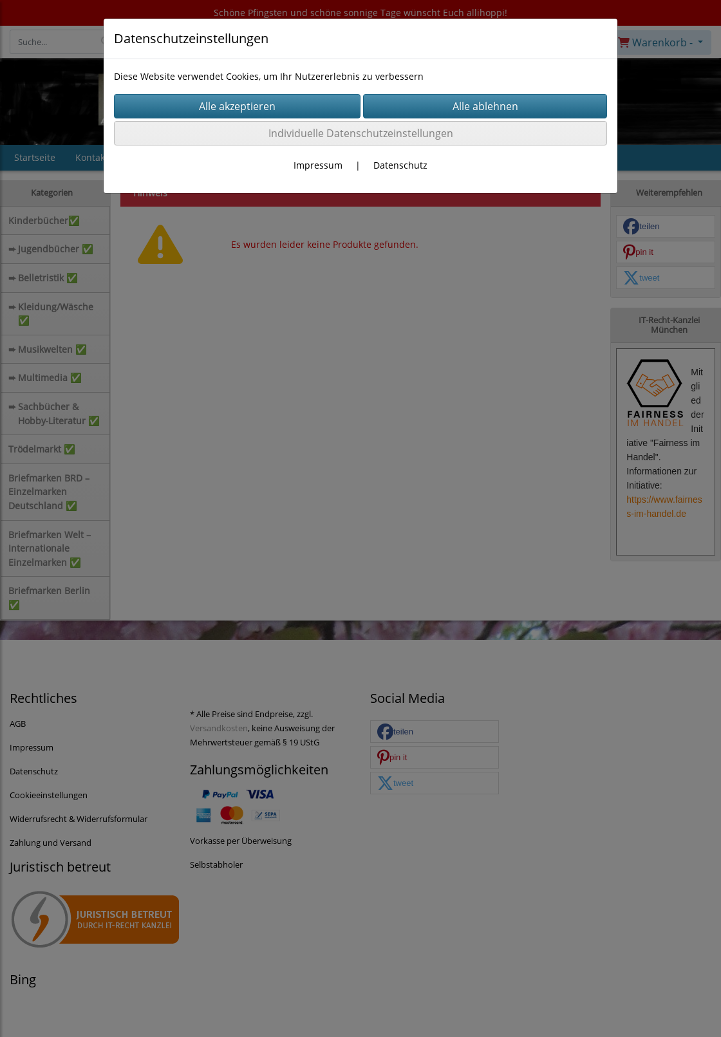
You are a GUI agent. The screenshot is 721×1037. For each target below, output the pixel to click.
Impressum (318, 165)
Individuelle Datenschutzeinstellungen (360, 133)
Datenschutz (400, 165)
